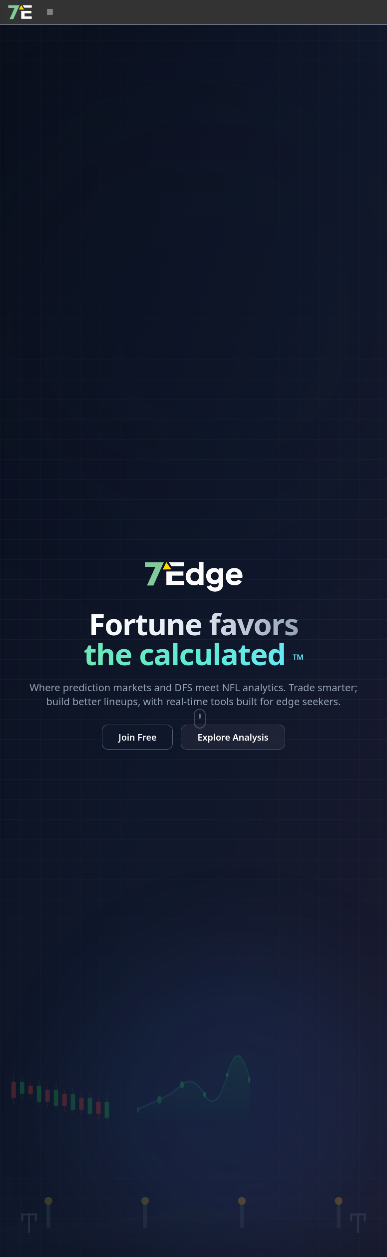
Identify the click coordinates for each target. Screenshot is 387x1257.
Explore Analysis (232, 737)
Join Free (137, 737)
